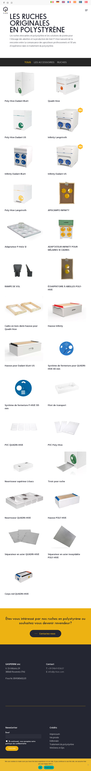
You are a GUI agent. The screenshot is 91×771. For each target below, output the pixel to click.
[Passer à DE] (57, 2)
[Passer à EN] (63, 2)
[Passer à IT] (52, 2)
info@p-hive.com (56, 671)
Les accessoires (44, 62)
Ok (40, 767)
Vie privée (54, 737)
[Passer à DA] (86, 2)
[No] (88, 765)
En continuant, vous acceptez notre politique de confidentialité (20, 742)
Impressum (55, 734)
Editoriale (54, 741)
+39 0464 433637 (56, 668)
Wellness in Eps (57, 747)
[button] (86, 10)
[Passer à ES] (74, 2)
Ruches (62, 62)
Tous (27, 62)
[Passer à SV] (80, 2)
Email (7, 732)
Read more (49, 767)
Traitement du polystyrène (62, 744)
